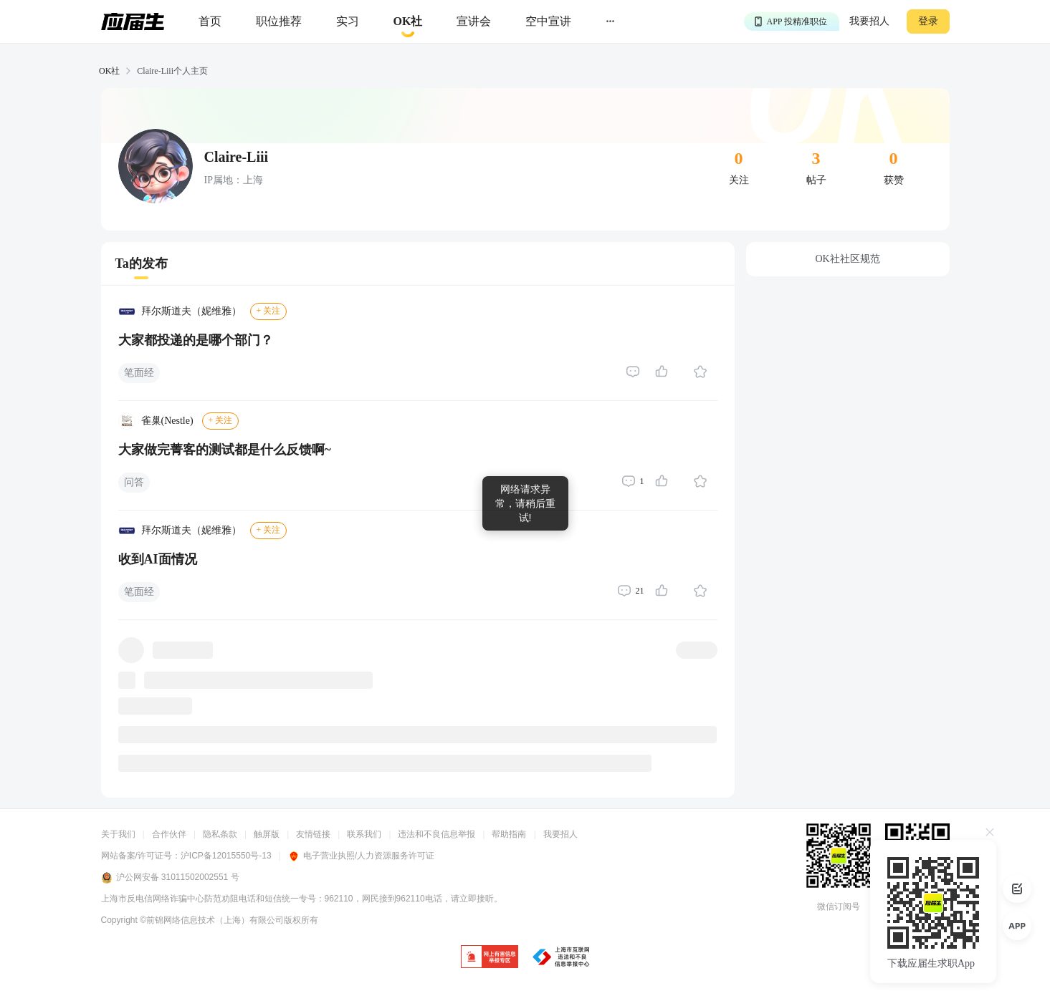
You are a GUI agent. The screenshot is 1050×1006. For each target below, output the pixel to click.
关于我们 (118, 834)
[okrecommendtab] (408, 21)
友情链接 (313, 834)
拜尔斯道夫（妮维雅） (191, 311)
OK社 (109, 71)
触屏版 (267, 834)
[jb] (489, 957)
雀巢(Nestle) (167, 420)
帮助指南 (509, 834)
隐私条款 (220, 834)
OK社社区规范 (847, 258)
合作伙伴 (169, 834)
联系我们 (364, 834)
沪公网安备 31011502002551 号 (170, 878)
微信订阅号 (838, 906)
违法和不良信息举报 (436, 834)
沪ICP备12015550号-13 (226, 856)
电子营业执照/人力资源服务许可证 (361, 856)
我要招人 (869, 21)
